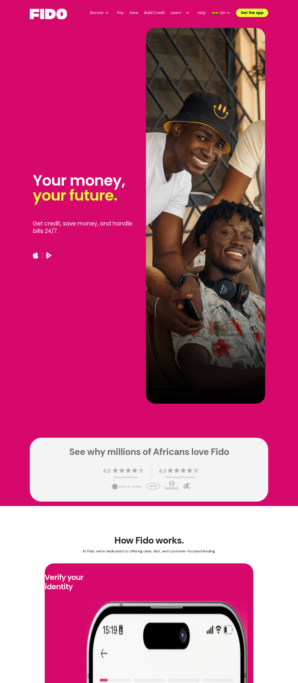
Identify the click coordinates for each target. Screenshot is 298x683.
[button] (100, 13)
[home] (48, 14)
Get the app (252, 12)
